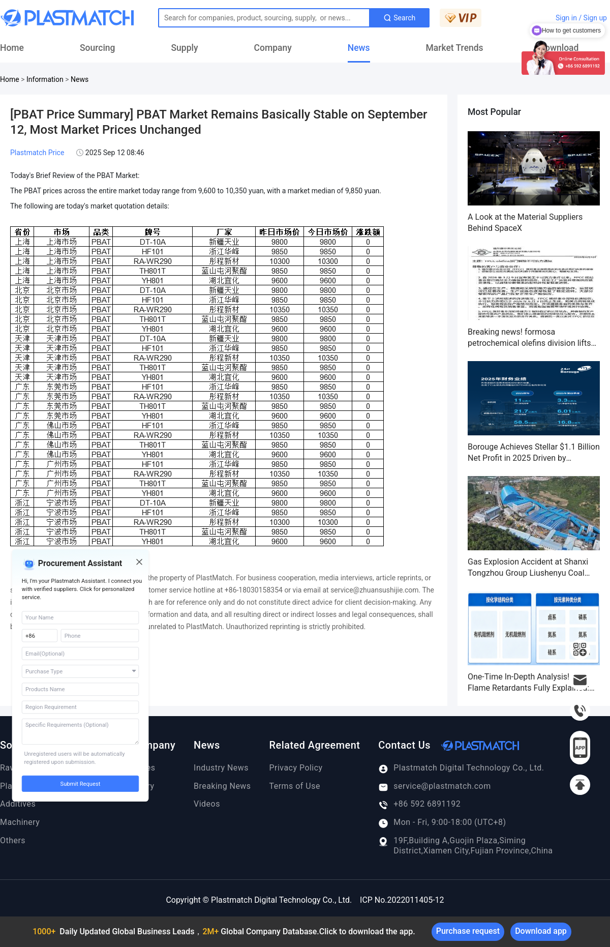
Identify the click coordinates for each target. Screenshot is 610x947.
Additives (18, 804)
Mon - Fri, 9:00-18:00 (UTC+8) (442, 822)
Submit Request (80, 784)
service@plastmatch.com (434, 786)
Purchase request (468, 931)
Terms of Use (294, 786)
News (359, 48)
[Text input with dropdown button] (264, 17)
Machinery (20, 822)
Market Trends (454, 48)
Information (45, 79)
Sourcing (97, 48)
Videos (207, 804)
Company (273, 48)
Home (12, 48)
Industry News (221, 768)
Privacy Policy (296, 768)
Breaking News (222, 786)
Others (12, 840)
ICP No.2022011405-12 (402, 900)
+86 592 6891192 (419, 804)
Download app (541, 931)
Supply (184, 48)
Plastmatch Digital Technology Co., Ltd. (461, 768)
